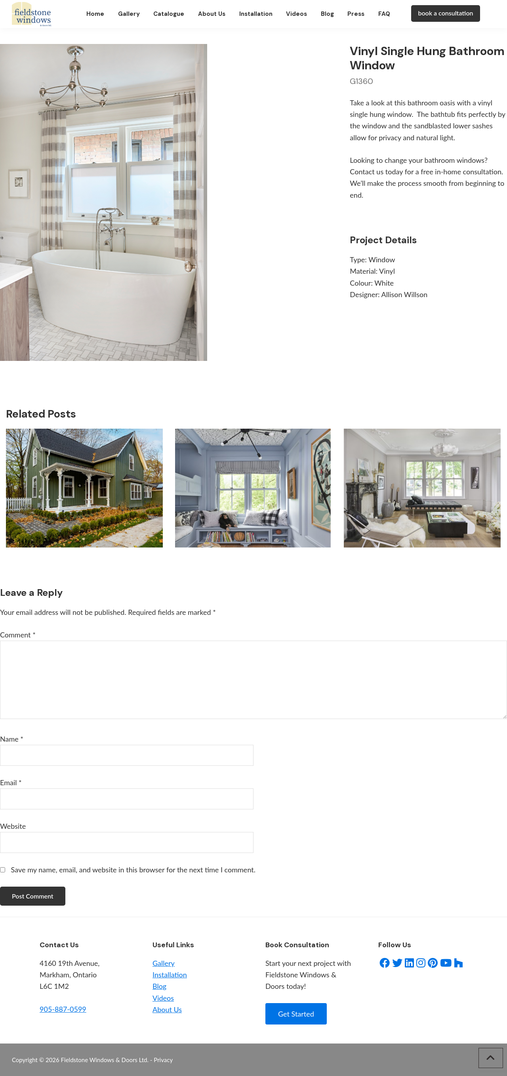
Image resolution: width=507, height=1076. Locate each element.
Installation (169, 974)
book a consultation (445, 13)
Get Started (296, 1013)
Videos (163, 998)
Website (13, 826)
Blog (159, 986)
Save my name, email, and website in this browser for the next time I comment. (133, 869)
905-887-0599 (63, 1009)
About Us (167, 1009)
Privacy (163, 1059)
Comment (18, 634)
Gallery (163, 963)
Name (11, 739)
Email (11, 782)
